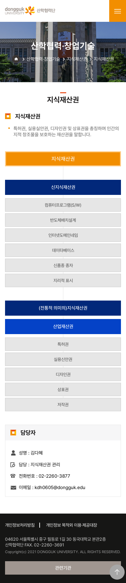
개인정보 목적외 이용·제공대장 (71, 525)
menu (117, 11)
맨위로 (117, 572)
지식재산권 (77, 59)
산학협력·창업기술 (43, 59)
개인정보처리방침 (20, 525)
